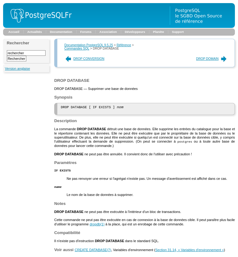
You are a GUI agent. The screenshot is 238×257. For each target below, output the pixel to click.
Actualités (34, 31)
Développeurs (135, 31)
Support (178, 31)
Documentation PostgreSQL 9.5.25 (88, 45)
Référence (124, 45)
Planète (158, 31)
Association (108, 31)
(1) (97, 226)
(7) (93, 252)
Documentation (61, 31)
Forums (85, 31)
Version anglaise (17, 68)
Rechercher (18, 43)
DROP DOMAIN (212, 58)
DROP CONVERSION (84, 58)
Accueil (13, 31)
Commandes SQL (76, 48)
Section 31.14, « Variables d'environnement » (189, 252)
